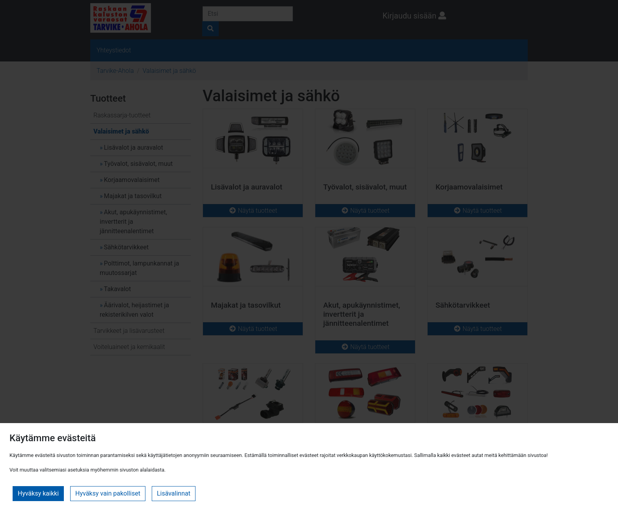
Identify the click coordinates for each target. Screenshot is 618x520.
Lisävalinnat (173, 493)
